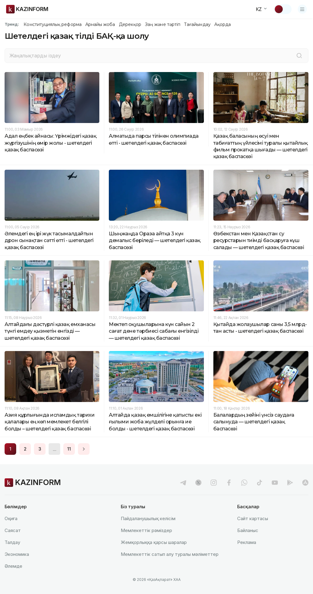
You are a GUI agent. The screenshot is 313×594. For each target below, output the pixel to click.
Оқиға (11, 518)
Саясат (13, 530)
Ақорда (222, 24)
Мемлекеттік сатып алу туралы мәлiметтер (170, 554)
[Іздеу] (299, 56)
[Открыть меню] (302, 9)
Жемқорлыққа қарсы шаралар (154, 542)
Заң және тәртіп (162, 24)
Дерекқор (130, 24)
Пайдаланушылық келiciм (148, 518)
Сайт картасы (252, 518)
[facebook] (229, 483)
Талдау (12, 542)
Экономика (17, 554)
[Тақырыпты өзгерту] (283, 9)
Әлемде (13, 566)
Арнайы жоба (100, 24)
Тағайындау (197, 24)
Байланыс (247, 530)
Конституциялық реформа (52, 24)
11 (69, 448)
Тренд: (12, 24)
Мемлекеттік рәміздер (146, 530)
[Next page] (84, 449)
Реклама (246, 542)
